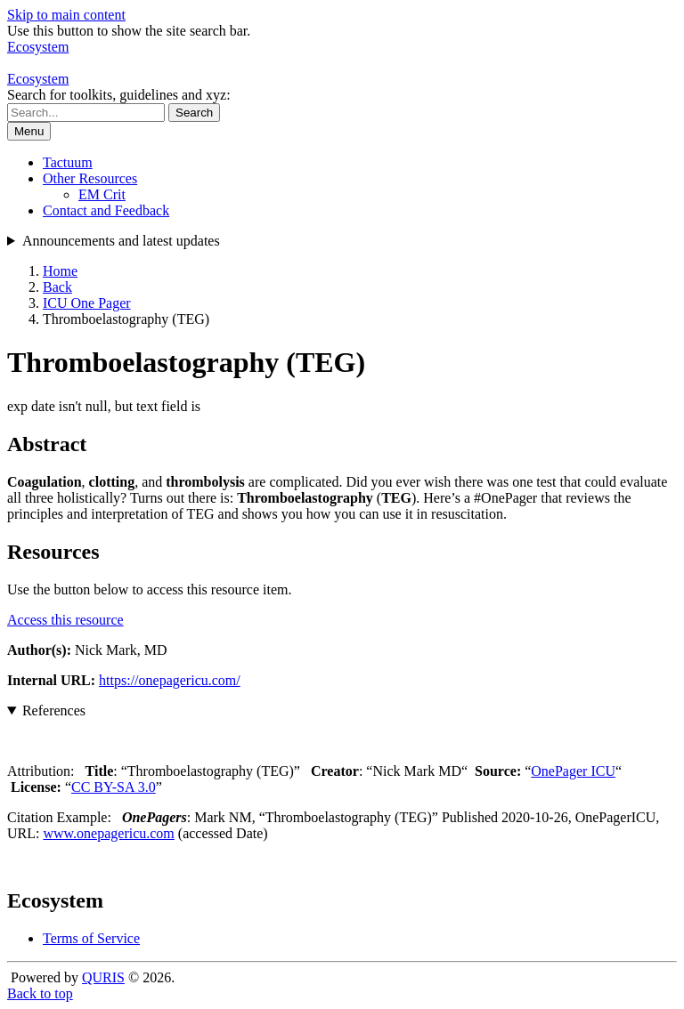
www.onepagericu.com (108, 833)
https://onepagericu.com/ (169, 680)
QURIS (103, 977)
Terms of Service (91, 938)
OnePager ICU (573, 771)
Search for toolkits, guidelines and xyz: (119, 94)
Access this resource (65, 619)
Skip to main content (66, 14)
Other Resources (90, 178)
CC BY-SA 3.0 (113, 787)
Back (57, 287)
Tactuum (68, 162)
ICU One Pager (87, 303)
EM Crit (102, 194)
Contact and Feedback (106, 210)
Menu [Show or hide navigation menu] (29, 131)
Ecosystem (38, 78)
